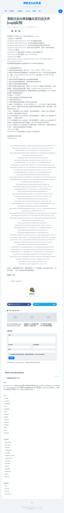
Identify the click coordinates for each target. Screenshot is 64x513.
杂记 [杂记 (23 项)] (35, 387)
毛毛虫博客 (7, 468)
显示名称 (10, 344)
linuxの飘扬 (7, 452)
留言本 (34, 11)
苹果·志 (6, 474)
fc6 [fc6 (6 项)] (12, 385)
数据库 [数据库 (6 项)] (18, 387)
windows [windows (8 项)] (53, 385)
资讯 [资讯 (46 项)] (13, 389)
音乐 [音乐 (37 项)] (27, 389)
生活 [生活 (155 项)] (39, 387)
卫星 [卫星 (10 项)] (59, 385)
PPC (6, 406)
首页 (5, 11)
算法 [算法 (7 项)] (54, 387)
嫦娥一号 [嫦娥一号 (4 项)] (5, 387)
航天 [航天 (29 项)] (10, 389)
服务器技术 (18, 281)
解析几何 (7, 476)
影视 (6, 411)
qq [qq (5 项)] (44, 385)
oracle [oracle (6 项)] (39, 385)
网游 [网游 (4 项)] (56, 387)
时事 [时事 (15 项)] (25, 387)
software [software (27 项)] (48, 385)
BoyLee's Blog (8, 442)
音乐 (6, 430)
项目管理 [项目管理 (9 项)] (31, 389)
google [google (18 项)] (21, 385)
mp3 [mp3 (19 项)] (36, 385)
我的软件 (7, 414)
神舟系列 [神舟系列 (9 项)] (48, 387)
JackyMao (7, 447)
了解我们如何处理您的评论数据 (32, 362)
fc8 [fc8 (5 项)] (13, 385)
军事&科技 (7, 409)
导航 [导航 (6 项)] (8, 387)
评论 (9, 335)
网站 (9, 349)
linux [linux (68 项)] (33, 385)
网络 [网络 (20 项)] (7, 389)
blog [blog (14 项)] (5, 385)
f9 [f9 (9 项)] (10, 385)
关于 (39, 11)
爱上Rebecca (8, 471)
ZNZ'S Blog (7, 463)
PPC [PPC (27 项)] (42, 385)
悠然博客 (7, 466)
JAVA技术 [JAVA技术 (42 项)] (27, 385)
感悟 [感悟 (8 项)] (12, 387)
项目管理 (7, 432)
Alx (40, 508)
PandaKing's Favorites (10, 455)
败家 (6, 427)
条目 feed (7, 488)
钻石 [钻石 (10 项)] (24, 389)
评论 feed (7, 491)
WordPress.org (8, 493)
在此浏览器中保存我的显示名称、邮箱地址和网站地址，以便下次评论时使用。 (27, 354)
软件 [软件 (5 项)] (16, 389)
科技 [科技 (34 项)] (51, 387)
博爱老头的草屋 (32, 3)
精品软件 (7, 422)
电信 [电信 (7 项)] (42, 387)
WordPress (31, 508)
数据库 (6, 416)
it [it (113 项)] (23, 385)
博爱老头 (31, 27)
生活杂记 (19, 11)
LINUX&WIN (7, 403)
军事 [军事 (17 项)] (56, 385)
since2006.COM (8, 458)
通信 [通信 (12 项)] (22, 389)
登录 (6, 485)
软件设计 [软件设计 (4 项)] (19, 389)
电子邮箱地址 (36, 344)
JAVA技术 (10, 27)
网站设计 (7, 425)
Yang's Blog (7, 460)
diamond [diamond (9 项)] (8, 385)
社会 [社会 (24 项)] (44, 387)
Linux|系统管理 (8, 450)
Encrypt (28, 11)
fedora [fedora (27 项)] (17, 385)
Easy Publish (7, 444)
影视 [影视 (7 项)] (10, 387)
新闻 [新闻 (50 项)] (21, 387)
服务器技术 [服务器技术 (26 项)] (29, 387)
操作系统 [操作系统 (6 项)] (15, 387)
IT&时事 (11, 11)
